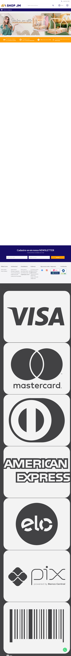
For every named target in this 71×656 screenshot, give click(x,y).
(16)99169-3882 (66, 1)
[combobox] (41, 5)
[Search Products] (53, 5)
